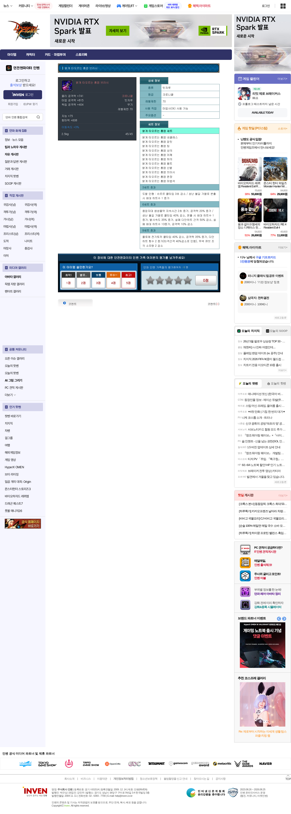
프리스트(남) (10, 234)
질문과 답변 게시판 (16, 161)
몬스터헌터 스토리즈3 (18, 489)
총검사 (28, 248)
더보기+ (282, 78)
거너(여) (29, 219)
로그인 (266, 6)
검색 (38, 117)
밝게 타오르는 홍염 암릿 (157, 141)
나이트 (28, 241)
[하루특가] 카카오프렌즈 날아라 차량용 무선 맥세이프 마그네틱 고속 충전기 (263, 511)
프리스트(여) (32, 234)
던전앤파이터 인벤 (26, 68)
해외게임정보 (12, 452)
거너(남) (8, 219)
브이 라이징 (11, 474)
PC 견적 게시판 (14, 387)
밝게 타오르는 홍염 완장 (157, 176)
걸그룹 (9, 438)
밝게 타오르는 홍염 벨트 (157, 163)
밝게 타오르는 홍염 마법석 (158, 181)
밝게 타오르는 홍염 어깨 (157, 155)
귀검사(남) (9, 204)
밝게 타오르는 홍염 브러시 (158, 172)
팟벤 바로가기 (13, 416)
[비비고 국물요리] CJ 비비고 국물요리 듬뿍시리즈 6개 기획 (263, 518)
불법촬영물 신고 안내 (175, 778)
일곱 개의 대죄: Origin (18, 481)
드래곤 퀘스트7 (14, 503)
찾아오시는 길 (201, 778)
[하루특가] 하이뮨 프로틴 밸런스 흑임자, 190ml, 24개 (263, 533)
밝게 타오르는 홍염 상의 (157, 150)
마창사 (7, 248)
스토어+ (282, 128)
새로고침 (279, 317)
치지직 (9, 423)
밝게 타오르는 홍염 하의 (157, 159)
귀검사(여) (31, 204)
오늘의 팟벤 (11, 373)
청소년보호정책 (148, 778)
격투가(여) (31, 212)
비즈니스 (86, 778)
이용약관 (102, 778)
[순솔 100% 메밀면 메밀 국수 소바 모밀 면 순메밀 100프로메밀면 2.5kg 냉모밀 (263, 525)
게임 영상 (10, 460)
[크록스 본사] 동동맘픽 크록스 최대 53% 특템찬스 (263, 504)
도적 (6, 241)
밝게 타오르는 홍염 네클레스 (160, 137)
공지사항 (221, 778)
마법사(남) (9, 226)
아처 (6, 255)
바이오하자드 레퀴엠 (17, 496)
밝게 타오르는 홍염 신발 (157, 168)
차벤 (7, 430)
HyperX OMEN (14, 467)
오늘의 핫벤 (11, 366)
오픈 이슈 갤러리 (14, 358)
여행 (7, 445)
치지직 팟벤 (11, 176)
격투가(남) (9, 212)
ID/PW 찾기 (30, 104)
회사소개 (69, 778)
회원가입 (13, 104)
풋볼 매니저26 (13, 511)
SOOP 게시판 (13, 183)
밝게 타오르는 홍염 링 (156, 146)
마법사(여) (31, 226)
